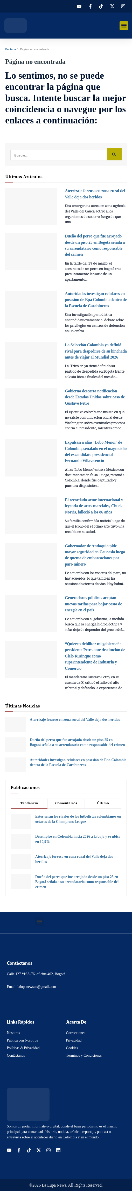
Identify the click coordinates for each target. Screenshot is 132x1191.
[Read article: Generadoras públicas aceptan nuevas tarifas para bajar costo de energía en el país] (31, 613)
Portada (10, 49)
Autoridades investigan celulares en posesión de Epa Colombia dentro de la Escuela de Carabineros (96, 299)
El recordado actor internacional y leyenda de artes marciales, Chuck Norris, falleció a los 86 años (94, 506)
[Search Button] (114, 154)
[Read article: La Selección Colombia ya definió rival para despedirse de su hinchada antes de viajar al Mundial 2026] (31, 360)
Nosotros (13, 1033)
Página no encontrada (34, 49)
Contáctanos (16, 1055)
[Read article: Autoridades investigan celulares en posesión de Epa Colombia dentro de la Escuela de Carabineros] (31, 309)
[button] (124, 25)
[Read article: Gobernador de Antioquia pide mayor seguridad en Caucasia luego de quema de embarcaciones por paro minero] (31, 561)
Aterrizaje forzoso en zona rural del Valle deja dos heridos (75, 720)
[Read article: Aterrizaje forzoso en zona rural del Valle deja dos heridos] (31, 206)
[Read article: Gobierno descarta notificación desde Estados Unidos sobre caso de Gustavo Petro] (31, 406)
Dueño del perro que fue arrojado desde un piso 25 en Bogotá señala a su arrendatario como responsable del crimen (77, 882)
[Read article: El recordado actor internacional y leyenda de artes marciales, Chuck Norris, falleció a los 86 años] (31, 515)
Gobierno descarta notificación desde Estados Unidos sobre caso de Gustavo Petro (95, 397)
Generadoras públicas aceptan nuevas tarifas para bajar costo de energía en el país (93, 604)
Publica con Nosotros (22, 1040)
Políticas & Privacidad (23, 1048)
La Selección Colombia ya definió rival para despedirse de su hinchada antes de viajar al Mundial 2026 (96, 351)
